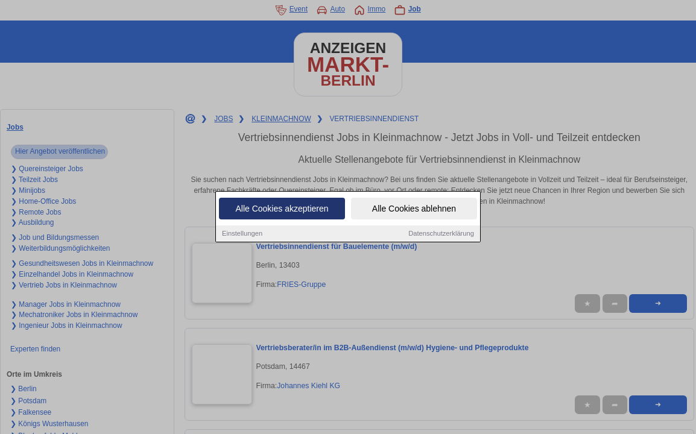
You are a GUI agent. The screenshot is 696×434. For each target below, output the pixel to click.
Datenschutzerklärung (441, 233)
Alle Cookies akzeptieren (281, 209)
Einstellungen (242, 233)
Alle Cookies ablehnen (414, 209)
